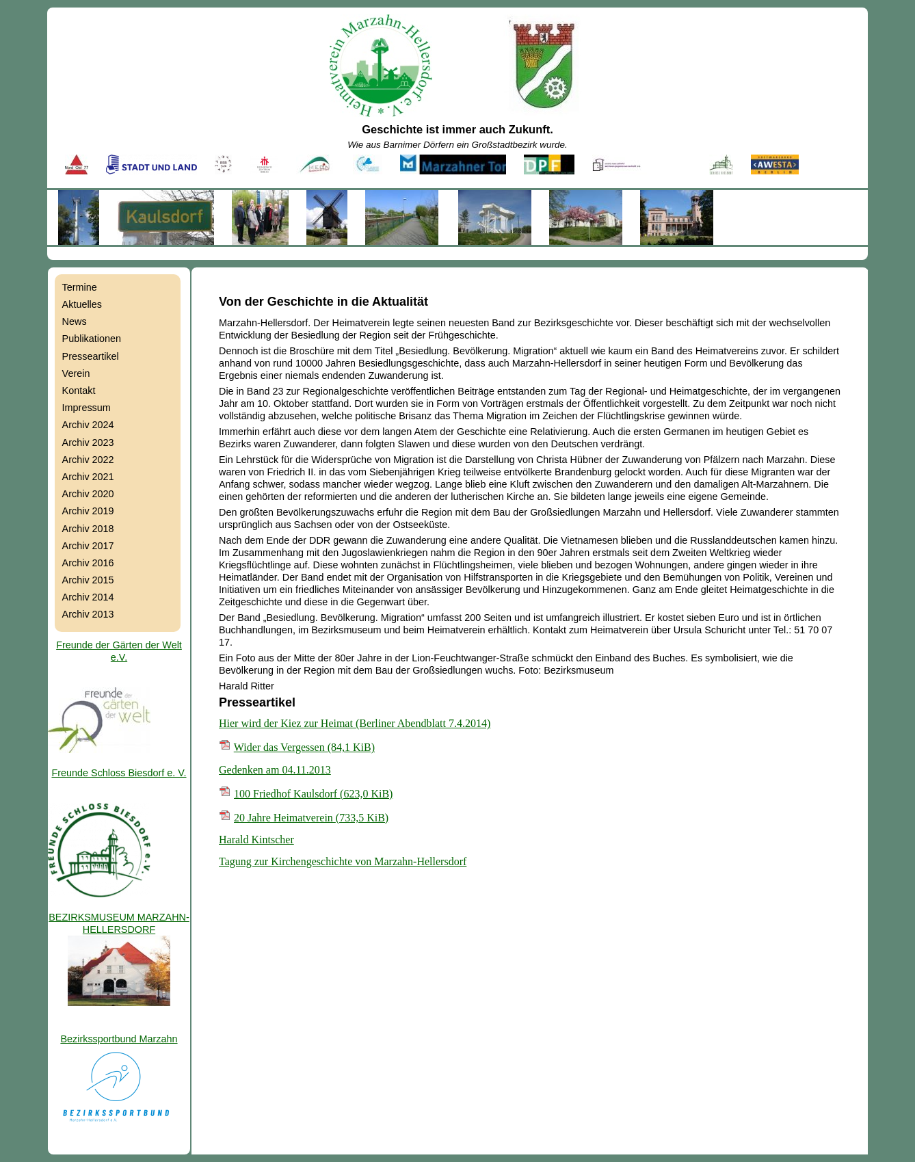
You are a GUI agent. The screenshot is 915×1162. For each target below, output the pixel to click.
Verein (76, 373)
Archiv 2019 (88, 510)
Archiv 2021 (88, 476)
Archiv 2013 (88, 614)
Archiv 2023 (88, 442)
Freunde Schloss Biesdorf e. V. (118, 772)
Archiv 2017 (88, 545)
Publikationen (91, 338)
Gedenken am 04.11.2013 (275, 770)
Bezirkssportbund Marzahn (118, 1038)
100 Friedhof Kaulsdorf (313, 794)
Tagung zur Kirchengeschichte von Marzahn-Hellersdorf (342, 861)
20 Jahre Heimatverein (311, 817)
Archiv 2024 (88, 424)
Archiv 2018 (88, 528)
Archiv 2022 (88, 459)
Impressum (86, 407)
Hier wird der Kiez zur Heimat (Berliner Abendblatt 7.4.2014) (354, 723)
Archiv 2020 (88, 493)
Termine (79, 287)
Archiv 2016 (88, 562)
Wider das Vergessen (304, 747)
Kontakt (79, 390)
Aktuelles (82, 304)
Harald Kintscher (256, 839)
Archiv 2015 (88, 580)
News (74, 321)
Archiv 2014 (88, 597)
